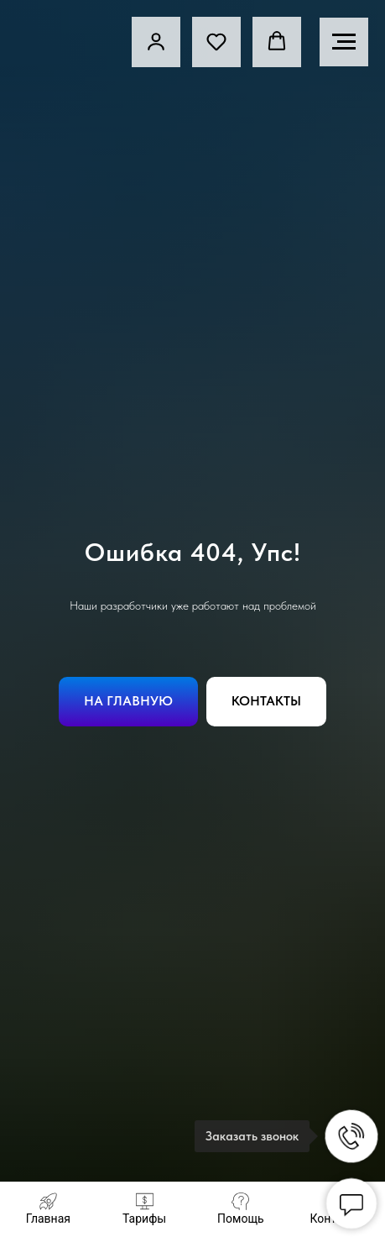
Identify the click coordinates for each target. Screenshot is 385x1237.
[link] (156, 41)
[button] (216, 41)
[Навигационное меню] (344, 42)
